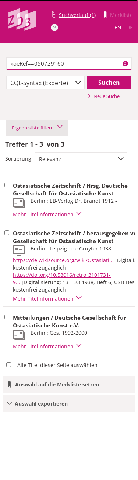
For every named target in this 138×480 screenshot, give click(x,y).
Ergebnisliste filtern (37, 127)
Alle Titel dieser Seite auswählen (57, 365)
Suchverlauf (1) (77, 14)
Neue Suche (103, 96)
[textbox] (69, 63)
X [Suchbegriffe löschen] (125, 63)
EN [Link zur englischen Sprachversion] (117, 27)
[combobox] (45, 82)
